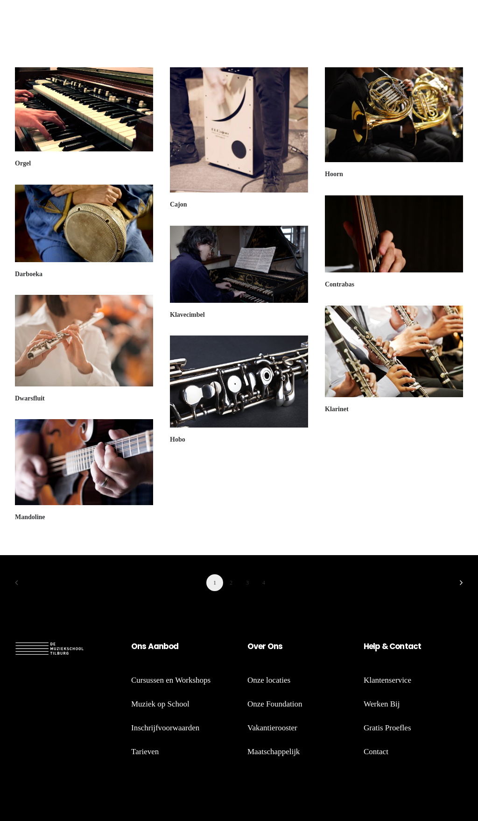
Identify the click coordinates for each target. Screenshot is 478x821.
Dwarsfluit (30, 398)
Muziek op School (160, 704)
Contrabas (339, 284)
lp (376, 646)
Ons (274, 646)
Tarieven (145, 751)
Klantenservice (387, 680)
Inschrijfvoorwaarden (165, 727)
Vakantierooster (272, 727)
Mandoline (30, 517)
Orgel (23, 163)
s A (147, 646)
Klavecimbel (187, 314)
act (414, 646)
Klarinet (337, 409)
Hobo (177, 439)
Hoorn (334, 174)
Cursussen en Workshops (171, 680)
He (368, 646)
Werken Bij (382, 704)
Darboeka (28, 274)
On (136, 646)
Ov (252, 646)
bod (170, 646)
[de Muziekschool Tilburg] (61, 22)
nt (404, 646)
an (158, 646)
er (262, 646)
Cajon (178, 204)
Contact (376, 751)
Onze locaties (268, 680)
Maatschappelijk (273, 751)
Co (394, 646)
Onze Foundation (274, 704)
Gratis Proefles (387, 727)
